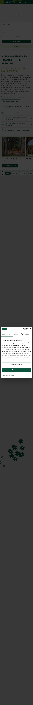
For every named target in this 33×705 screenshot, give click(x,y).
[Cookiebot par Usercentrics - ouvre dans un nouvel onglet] (23, 329)
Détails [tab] (16, 334)
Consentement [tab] (6, 334)
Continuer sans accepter (9, 375)
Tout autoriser (16, 370)
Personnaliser (16, 364)
